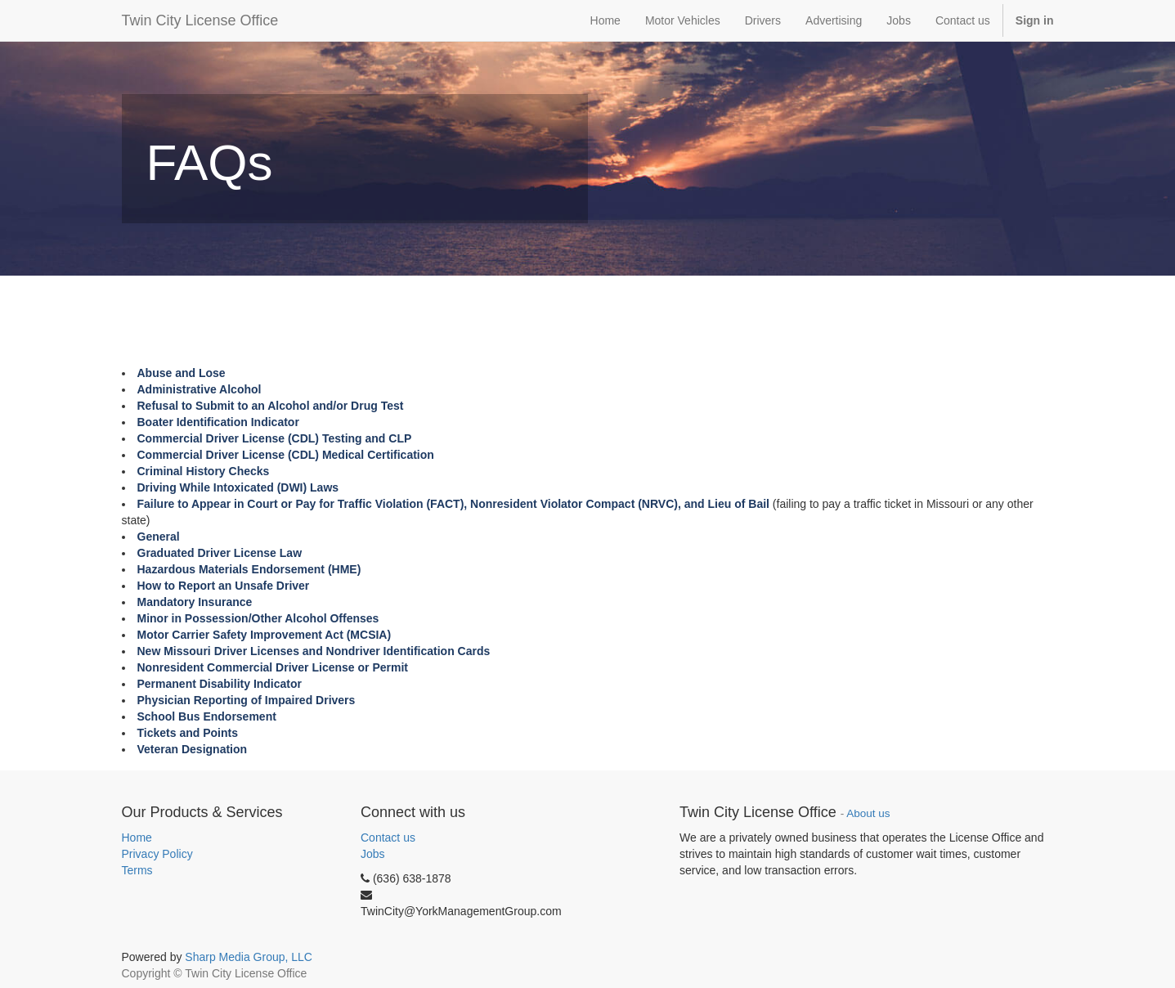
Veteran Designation (192, 749)
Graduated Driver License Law (220, 552)
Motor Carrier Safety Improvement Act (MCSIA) (264, 634)
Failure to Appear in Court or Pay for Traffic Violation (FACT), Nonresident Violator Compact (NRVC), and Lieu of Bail (453, 503)
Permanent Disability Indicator (220, 683)
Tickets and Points (187, 732)
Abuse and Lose (181, 372)
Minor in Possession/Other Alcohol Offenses (260, 618)
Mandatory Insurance (195, 602)
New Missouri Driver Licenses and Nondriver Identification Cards (314, 651)
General (158, 536)
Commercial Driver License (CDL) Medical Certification (285, 454)
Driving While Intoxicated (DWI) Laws (238, 487)
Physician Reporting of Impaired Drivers (246, 700)
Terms (137, 870)
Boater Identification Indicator (218, 422)
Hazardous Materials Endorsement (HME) (249, 569)
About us (868, 813)
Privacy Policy (157, 853)
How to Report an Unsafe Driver (223, 585)
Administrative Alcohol (199, 389)
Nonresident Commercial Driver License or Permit (272, 667)
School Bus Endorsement (206, 716)
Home (137, 837)
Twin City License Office (200, 20)
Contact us (388, 837)
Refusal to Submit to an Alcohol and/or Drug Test (270, 405)
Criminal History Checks (203, 471)
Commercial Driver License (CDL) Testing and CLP (274, 438)
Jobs (373, 853)
